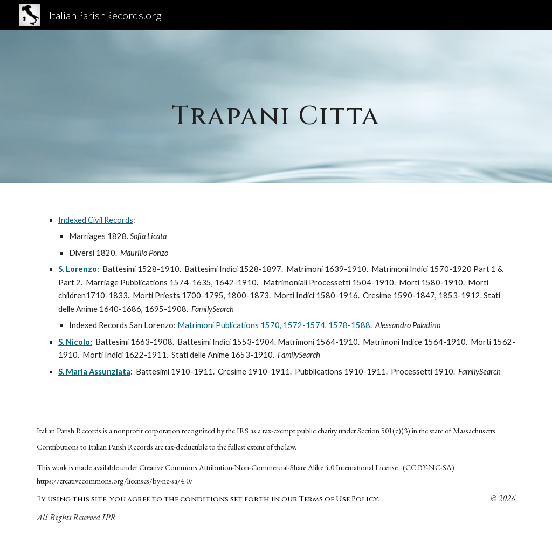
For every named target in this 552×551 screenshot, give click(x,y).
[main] (275, 106)
